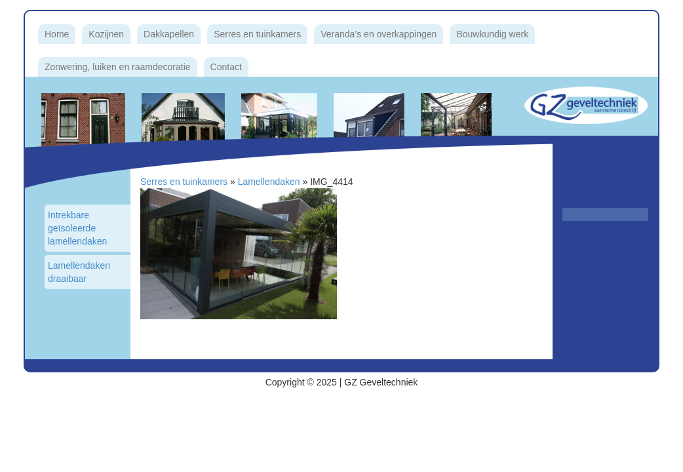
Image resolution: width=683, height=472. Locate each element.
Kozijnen (106, 34)
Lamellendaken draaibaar (79, 272)
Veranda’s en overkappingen (379, 34)
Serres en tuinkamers (257, 34)
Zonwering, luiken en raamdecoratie (118, 67)
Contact (226, 67)
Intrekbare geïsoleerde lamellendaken (77, 228)
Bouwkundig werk (492, 34)
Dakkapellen (169, 34)
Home (57, 34)
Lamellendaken (269, 181)
